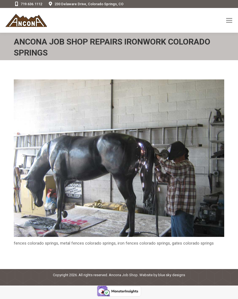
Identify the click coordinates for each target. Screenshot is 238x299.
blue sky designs (171, 275)
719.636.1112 (28, 4)
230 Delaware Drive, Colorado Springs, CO (85, 4)
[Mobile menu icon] (229, 20)
